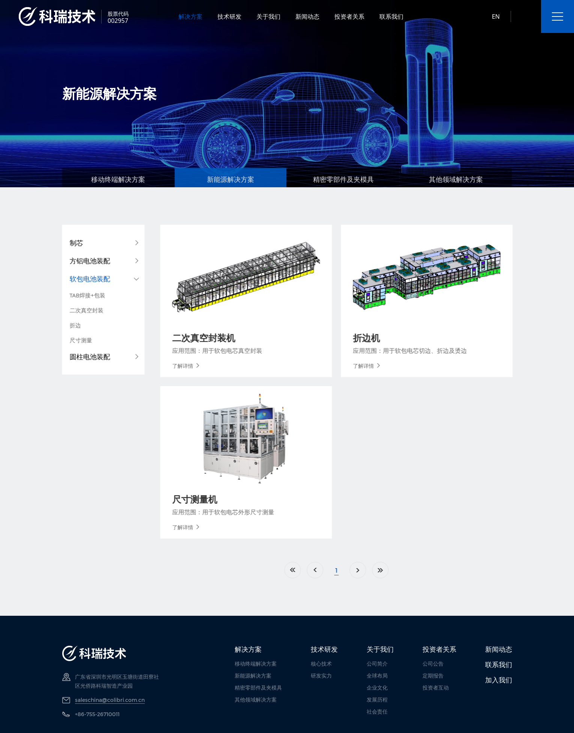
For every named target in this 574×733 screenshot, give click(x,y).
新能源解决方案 (253, 675)
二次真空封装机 (245, 337)
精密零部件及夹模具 (258, 687)
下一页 (399, 570)
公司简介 (377, 663)
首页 (334, 570)
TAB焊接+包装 (78, 295)
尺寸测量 (71, 340)
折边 (65, 325)
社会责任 (377, 711)
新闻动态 (307, 16)
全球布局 (377, 675)
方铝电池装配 (80, 260)
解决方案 (190, 16)
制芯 (66, 242)
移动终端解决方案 (256, 663)
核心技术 (321, 663)
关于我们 (268, 16)
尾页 (422, 570)
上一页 (356, 570)
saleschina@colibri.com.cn (110, 699)
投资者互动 (436, 687)
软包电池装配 (80, 278)
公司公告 (433, 663)
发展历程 (377, 699)
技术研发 (229, 16)
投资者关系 (349, 16)
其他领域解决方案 (256, 699)
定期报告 (433, 675)
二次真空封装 (77, 310)
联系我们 (391, 16)
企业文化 (377, 687)
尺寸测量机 (236, 499)
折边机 (407, 337)
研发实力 (321, 675)
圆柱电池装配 (80, 356)
